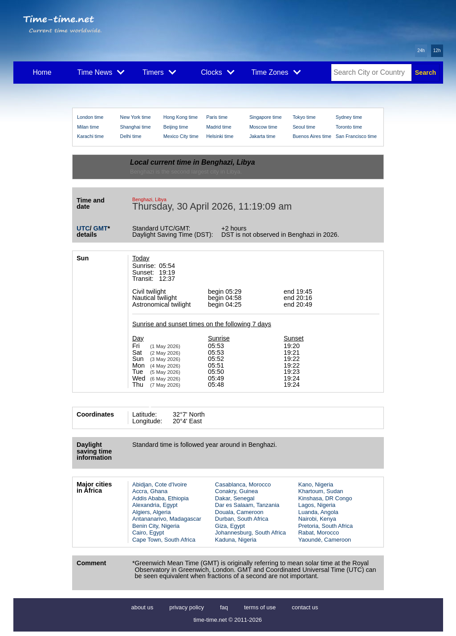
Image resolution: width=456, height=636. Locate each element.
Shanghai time (135, 127)
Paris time (217, 117)
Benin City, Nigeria (155, 526)
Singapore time (265, 117)
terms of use (260, 607)
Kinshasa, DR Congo (325, 498)
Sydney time (349, 117)
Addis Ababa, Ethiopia (160, 498)
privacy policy (186, 607)
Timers (159, 71)
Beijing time (175, 127)
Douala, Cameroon (239, 512)
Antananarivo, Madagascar (166, 518)
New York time (135, 117)
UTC (83, 228)
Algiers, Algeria (151, 512)
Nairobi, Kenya (317, 518)
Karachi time (90, 136)
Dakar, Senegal (235, 498)
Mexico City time (181, 136)
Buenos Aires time (312, 136)
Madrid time (218, 127)
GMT (101, 228)
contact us (305, 607)
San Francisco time (356, 136)
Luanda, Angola (318, 512)
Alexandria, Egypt (155, 505)
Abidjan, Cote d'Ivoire (159, 484)
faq (224, 607)
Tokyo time (304, 117)
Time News (101, 71)
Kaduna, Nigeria (235, 539)
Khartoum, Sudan (320, 491)
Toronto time (349, 127)
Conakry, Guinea (236, 491)
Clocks (217, 71)
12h (437, 50)
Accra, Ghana (149, 491)
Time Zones (276, 71)
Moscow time (263, 127)
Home (42, 72)
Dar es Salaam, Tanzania (247, 505)
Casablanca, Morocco (243, 484)
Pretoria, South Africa (325, 526)
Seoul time (304, 127)
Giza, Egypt (230, 526)
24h (421, 50)
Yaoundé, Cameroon (324, 539)
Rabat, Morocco (318, 532)
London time (90, 117)
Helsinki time (219, 136)
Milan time (88, 127)
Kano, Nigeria (315, 484)
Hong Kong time (180, 117)
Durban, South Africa (242, 518)
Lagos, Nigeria (317, 505)
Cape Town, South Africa (163, 539)
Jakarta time (262, 136)
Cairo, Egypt (148, 532)
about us (142, 607)
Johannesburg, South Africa (250, 532)
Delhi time (131, 136)
